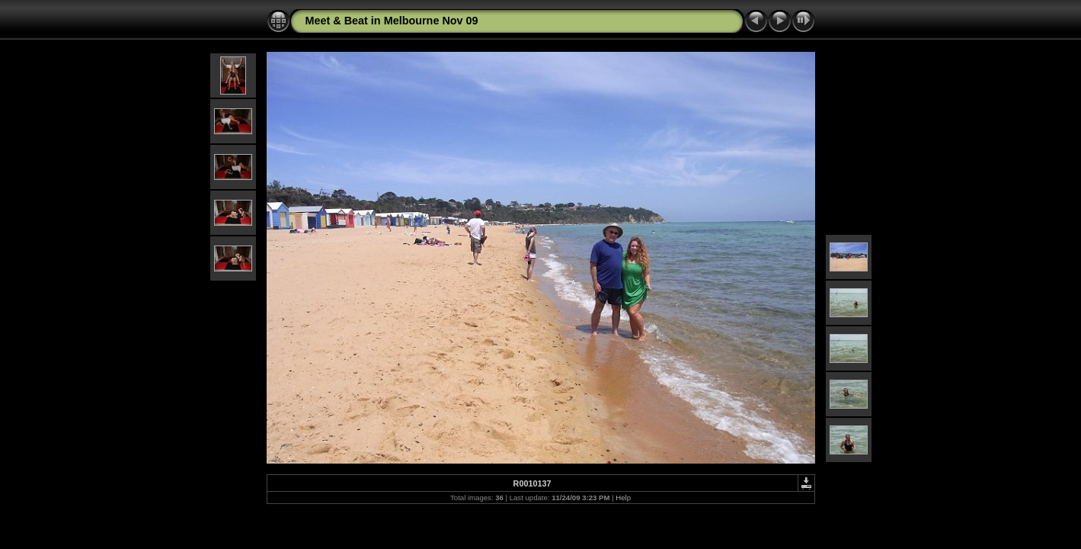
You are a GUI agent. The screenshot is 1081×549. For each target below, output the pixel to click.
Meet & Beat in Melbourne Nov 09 (391, 20)
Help (623, 497)
